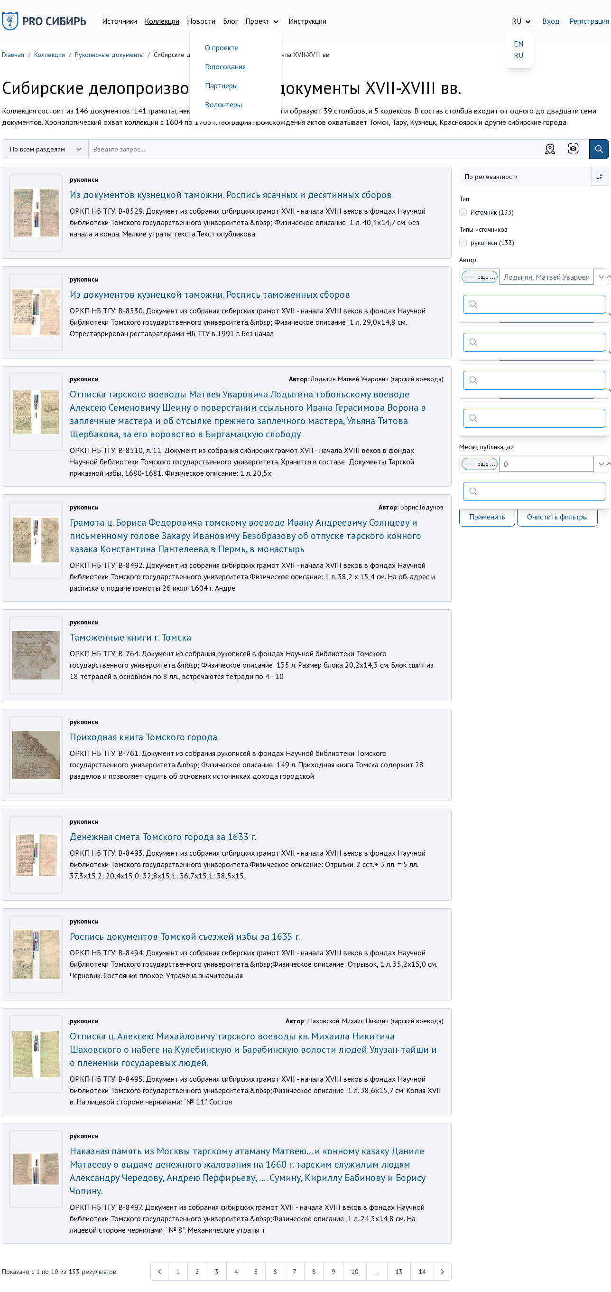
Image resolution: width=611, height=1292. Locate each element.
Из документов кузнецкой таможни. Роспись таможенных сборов (210, 294)
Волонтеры (223, 104)
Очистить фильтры (557, 516)
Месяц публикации (486, 447)
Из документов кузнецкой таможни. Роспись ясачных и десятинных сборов (231, 195)
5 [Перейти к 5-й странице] (256, 1271)
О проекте (222, 47)
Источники (119, 21)
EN (518, 43)
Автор (467, 259)
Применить (487, 516)
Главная (13, 54)
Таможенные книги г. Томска (130, 637)
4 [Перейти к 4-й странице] (236, 1271)
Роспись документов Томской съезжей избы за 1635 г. (185, 936)
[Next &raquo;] (443, 1272)
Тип (464, 199)
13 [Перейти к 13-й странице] (399, 1271)
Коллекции (162, 21)
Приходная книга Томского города (143, 737)
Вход (551, 21)
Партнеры (221, 85)
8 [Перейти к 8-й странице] (314, 1271)
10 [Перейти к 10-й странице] (355, 1271)
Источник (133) (492, 212)
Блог (230, 21)
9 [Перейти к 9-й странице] (333, 1271)
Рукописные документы (109, 54)
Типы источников (483, 229)
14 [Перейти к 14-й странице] (422, 1271)
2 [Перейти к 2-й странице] (197, 1271)
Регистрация (589, 21)
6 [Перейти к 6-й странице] (275, 1271)
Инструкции (307, 21)
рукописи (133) (492, 242)
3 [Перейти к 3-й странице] (217, 1271)
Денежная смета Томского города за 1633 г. (163, 836)
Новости (201, 21)
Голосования (225, 66)
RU (518, 55)
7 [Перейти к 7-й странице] (294, 1271)
